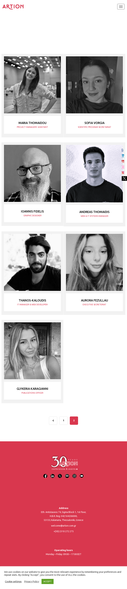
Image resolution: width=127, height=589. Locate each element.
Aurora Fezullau (94, 300)
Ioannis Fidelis (32, 211)
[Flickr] (67, 474)
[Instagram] (74, 474)
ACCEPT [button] (47, 581)
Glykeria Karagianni (32, 388)
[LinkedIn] (53, 474)
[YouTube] (82, 474)
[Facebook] (45, 474)
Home (7, 28)
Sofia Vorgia (95, 122)
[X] (60, 474)
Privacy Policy (31, 581)
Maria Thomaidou (32, 122)
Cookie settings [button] (13, 581)
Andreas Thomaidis (94, 211)
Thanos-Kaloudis (32, 300)
